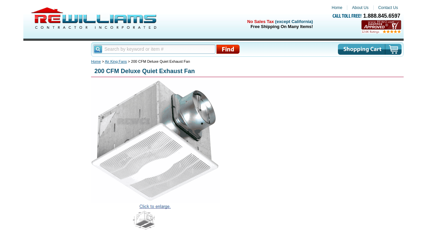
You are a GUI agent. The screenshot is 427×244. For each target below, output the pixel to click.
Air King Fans (116, 61)
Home (337, 7)
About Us (360, 7)
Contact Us (388, 7)
